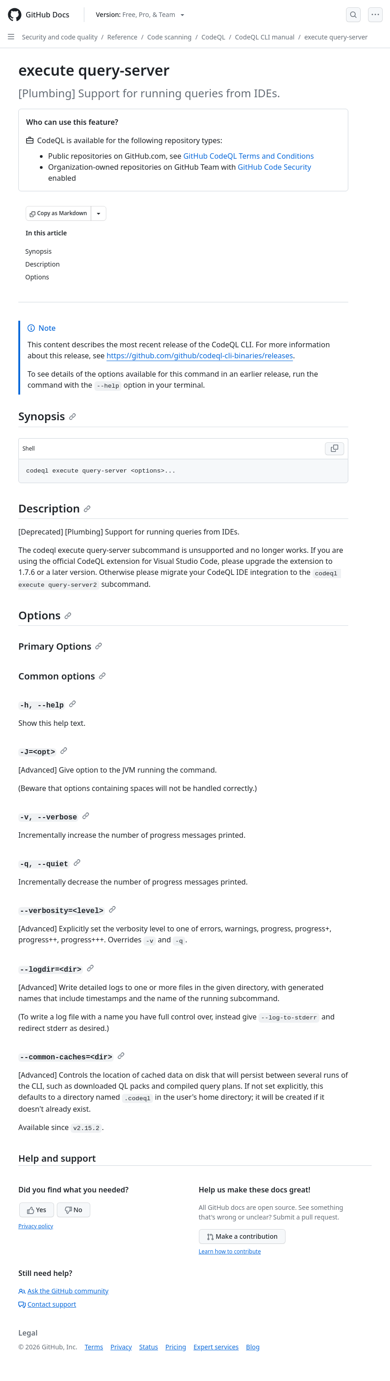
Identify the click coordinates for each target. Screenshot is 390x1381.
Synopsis (47, 415)
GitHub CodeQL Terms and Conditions (248, 156)
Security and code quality (60, 37)
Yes (36, 1209)
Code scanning (169, 37)
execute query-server (336, 37)
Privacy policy (35, 1226)
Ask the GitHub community (63, 1290)
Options (44, 615)
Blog (253, 1346)
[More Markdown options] (98, 213)
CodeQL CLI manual (265, 37)
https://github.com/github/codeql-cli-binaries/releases (199, 356)
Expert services (216, 1346)
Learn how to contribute (230, 1251)
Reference (122, 37)
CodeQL (213, 37)
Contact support (47, 1304)
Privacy (121, 1346)
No (73, 1209)
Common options (62, 676)
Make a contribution (242, 1236)
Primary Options (60, 646)
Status (148, 1346)
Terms (94, 1346)
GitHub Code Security (274, 167)
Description (54, 508)
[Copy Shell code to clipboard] (334, 448)
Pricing (175, 1346)
